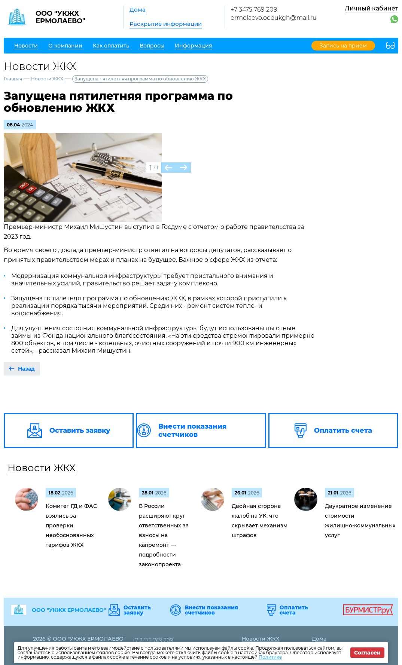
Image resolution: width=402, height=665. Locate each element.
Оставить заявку (137, 610)
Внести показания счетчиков (211, 610)
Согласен (367, 652)
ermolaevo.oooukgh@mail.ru (274, 17)
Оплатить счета (294, 610)
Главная (13, 79)
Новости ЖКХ (47, 79)
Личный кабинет (371, 8)
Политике (270, 657)
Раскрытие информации (166, 23)
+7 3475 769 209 (254, 9)
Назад (26, 368)
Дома (138, 9)
